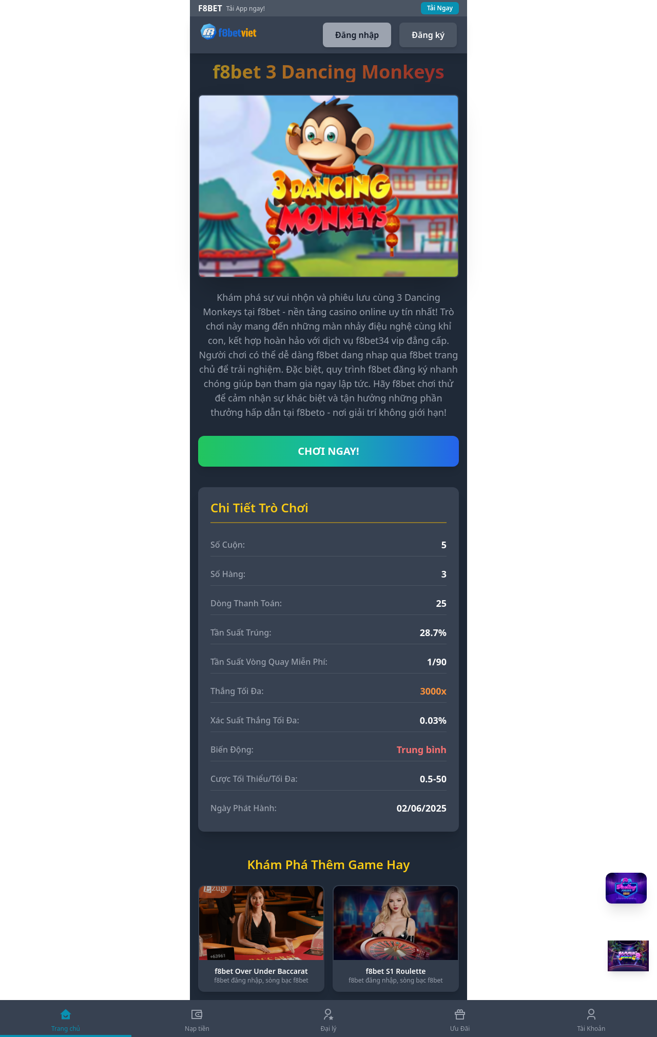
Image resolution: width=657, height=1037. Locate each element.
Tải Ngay (440, 8)
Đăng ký (428, 35)
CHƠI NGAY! (328, 451)
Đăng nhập (357, 35)
